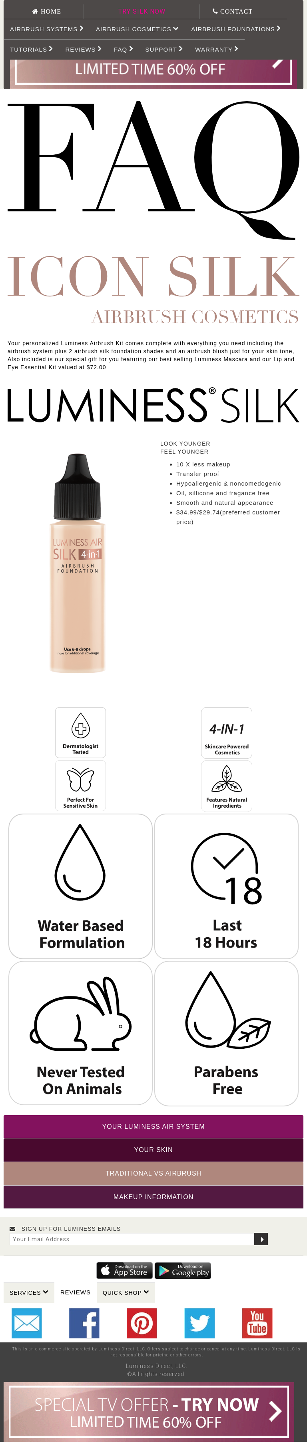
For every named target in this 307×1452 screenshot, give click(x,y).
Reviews (75, 1292)
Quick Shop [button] (126, 1292)
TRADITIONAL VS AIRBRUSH (153, 1173)
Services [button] (29, 1292)
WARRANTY (217, 49)
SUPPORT (164, 49)
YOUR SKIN (153, 1149)
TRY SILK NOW (141, 11)
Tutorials (31, 49)
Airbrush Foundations (236, 28)
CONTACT (235, 11)
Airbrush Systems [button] (47, 28)
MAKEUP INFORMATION (154, 1197)
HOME (50, 11)
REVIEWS (83, 49)
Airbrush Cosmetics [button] (137, 28)
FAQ (124, 49)
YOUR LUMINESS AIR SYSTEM (153, 1126)
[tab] (153, 1127)
